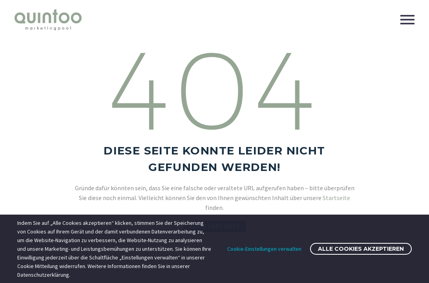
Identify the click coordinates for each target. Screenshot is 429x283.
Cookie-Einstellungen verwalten (264, 248)
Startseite (336, 198)
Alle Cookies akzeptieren (361, 248)
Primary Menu (407, 19)
